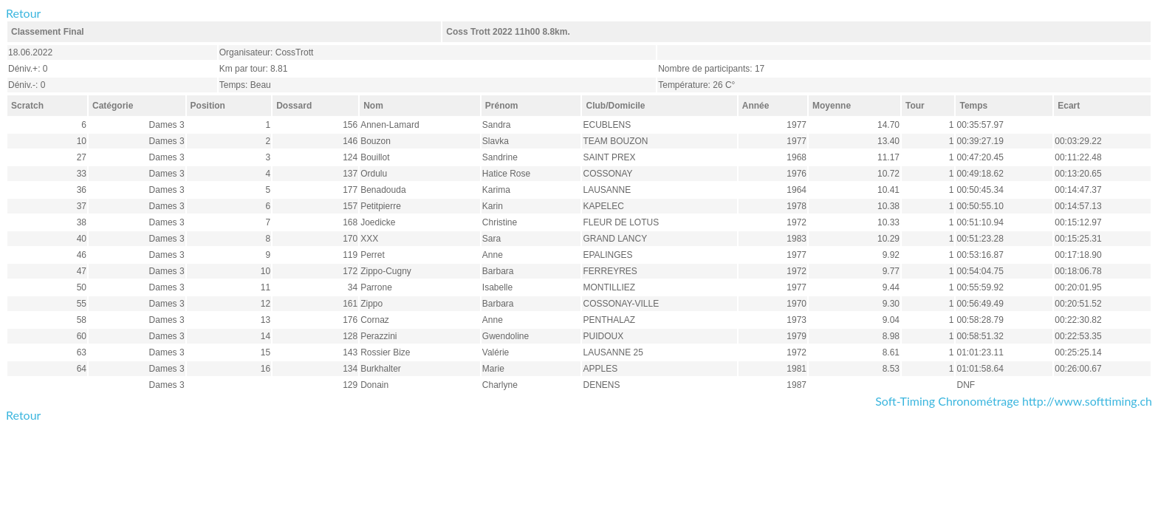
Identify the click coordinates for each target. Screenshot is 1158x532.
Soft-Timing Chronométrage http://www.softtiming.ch (1013, 401)
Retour (23, 13)
